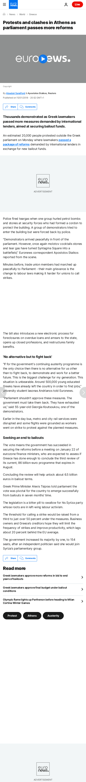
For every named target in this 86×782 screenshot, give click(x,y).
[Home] (4, 14)
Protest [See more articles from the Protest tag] (12, 615)
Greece (33, 14)
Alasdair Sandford (15, 93)
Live (77, 4)
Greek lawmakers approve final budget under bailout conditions (35, 589)
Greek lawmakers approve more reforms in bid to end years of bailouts (35, 577)
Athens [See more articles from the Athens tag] (32, 615)
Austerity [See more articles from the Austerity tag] (53, 615)
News (12, 14)
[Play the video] (43, 59)
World (22, 14)
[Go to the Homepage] (13, 4)
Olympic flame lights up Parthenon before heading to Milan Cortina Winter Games (38, 601)
